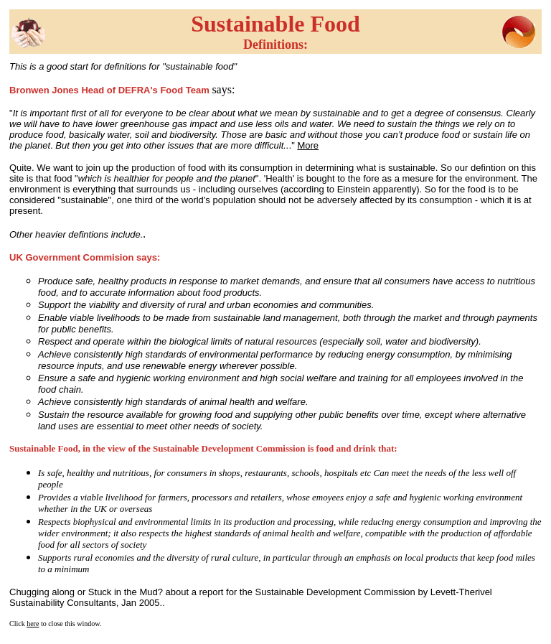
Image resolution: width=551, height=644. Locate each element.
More (308, 145)
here (33, 623)
